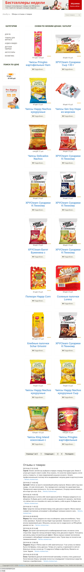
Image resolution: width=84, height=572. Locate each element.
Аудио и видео (11, 43)
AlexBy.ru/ (22, 565)
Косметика (9, 56)
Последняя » (69, 454)
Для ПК (8, 34)
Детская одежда (8, 48)
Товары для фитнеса (10, 39)
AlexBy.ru (6, 14)
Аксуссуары (10, 52)
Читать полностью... (31, 479)
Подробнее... (38, 69)
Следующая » (49, 454)
